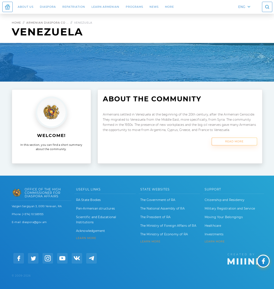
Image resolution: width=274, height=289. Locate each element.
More (169, 6)
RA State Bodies (88, 200)
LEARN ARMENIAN (105, 6)
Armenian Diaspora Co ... (47, 22)
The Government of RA (157, 200)
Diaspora (48, 6)
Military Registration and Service (230, 208)
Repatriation (73, 6)
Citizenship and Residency (225, 200)
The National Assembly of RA (162, 208)
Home (16, 22)
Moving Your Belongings (224, 217)
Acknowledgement (90, 231)
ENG (242, 7)
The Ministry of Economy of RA (164, 234)
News (154, 6)
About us (25, 6)
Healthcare (213, 226)
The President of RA (155, 217)
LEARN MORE (86, 238)
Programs (134, 6)
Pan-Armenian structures (95, 208)
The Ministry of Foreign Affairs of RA (168, 226)
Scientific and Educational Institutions (96, 219)
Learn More (215, 241)
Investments (214, 234)
